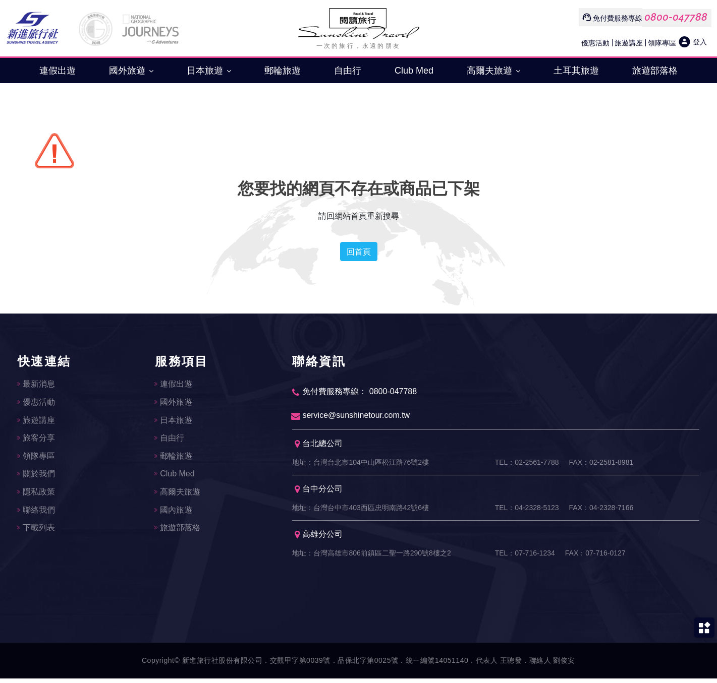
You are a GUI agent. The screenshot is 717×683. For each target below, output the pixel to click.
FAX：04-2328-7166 (601, 511)
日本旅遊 (209, 71)
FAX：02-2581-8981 (601, 465)
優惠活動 (595, 42)
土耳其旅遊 (576, 71)
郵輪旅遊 (282, 71)
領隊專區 (662, 42)
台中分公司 (319, 492)
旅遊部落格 (655, 71)
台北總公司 (319, 446)
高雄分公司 (319, 538)
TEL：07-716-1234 (525, 557)
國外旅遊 (131, 71)
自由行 (347, 71)
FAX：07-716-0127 (595, 557)
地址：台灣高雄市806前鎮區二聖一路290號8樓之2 (371, 557)
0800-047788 (675, 17)
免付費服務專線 (617, 18)
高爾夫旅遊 (493, 71)
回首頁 (359, 251)
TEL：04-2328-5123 (527, 511)
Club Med (414, 71)
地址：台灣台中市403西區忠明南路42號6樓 (360, 511)
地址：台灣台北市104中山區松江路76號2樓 (360, 465)
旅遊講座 (629, 42)
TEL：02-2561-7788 (527, 465)
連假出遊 (57, 71)
